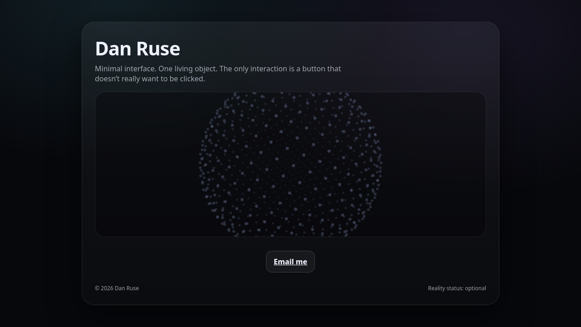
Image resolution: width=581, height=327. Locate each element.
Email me (290, 262)
